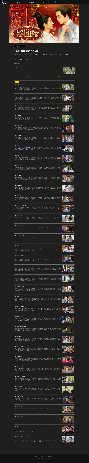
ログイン (84, 2)
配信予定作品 (31, 2)
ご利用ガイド (42, 456)
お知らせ (36, 456)
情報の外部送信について (48, 458)
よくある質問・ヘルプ (50, 456)
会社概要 (38, 458)
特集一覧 (43, 2)
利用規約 (42, 458)
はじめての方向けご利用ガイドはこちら (22, 59)
